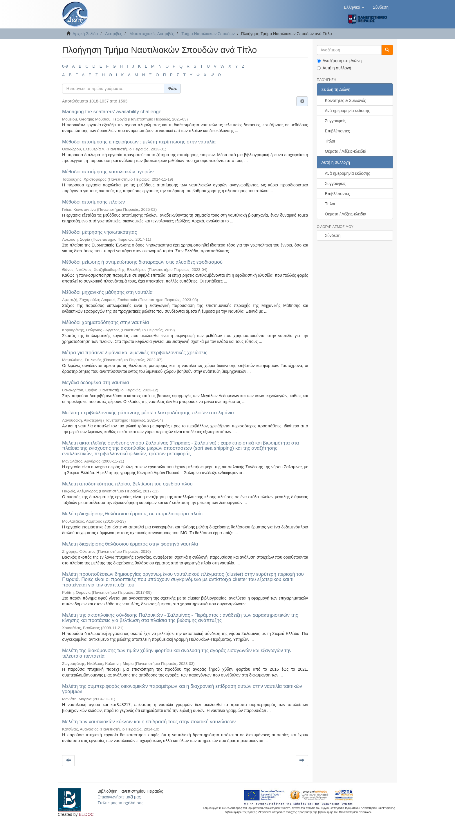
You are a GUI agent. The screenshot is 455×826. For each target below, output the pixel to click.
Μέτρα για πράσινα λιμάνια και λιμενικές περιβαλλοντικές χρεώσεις (134, 352)
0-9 (65, 66)
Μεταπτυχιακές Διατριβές (151, 33)
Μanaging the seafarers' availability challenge (112, 111)
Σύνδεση (333, 235)
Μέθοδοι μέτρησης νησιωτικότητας (99, 232)
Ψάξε (172, 88)
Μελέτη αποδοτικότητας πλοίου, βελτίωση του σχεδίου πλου (127, 484)
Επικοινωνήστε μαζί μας (119, 797)
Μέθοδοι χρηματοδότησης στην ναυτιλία (105, 322)
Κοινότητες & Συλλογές (345, 100)
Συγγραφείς (335, 120)
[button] (354, 7)
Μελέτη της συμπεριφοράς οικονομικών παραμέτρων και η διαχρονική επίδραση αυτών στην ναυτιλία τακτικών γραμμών (182, 688)
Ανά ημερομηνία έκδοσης (347, 110)
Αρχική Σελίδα (85, 33)
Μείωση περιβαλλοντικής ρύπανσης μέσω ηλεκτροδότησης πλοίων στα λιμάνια (148, 412)
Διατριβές (113, 33)
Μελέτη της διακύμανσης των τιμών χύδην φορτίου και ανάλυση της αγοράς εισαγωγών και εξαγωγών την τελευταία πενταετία (177, 653)
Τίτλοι (330, 141)
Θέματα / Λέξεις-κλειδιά (345, 151)
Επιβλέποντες (337, 131)
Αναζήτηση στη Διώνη (339, 60)
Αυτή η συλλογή (334, 68)
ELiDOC (86, 814)
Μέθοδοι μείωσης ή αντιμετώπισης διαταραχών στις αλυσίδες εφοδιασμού (142, 262)
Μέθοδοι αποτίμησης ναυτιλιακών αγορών (108, 171)
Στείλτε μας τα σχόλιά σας (120, 802)
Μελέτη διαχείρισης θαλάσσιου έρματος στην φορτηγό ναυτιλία (130, 544)
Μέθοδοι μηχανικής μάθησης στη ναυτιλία (107, 292)
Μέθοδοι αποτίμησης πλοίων (93, 202)
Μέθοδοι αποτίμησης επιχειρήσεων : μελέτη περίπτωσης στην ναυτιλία (139, 142)
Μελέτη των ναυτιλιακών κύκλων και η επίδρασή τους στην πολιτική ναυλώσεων (149, 721)
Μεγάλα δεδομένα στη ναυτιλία (95, 382)
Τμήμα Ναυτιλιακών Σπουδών (207, 33)
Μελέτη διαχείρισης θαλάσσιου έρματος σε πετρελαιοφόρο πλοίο (132, 514)
